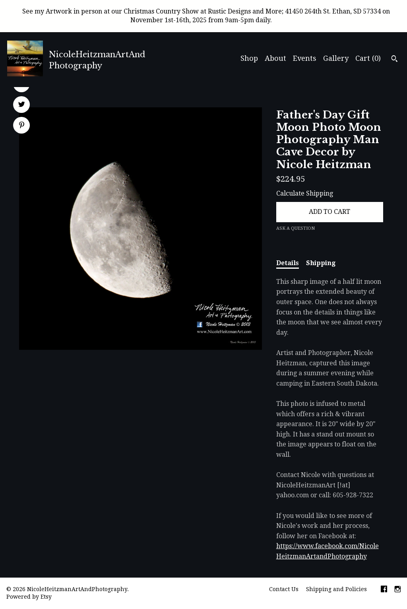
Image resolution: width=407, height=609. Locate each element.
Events (304, 58)
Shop (249, 58)
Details (287, 263)
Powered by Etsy (29, 596)
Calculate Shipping (304, 193)
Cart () (368, 58)
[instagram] (398, 590)
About (275, 58)
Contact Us (283, 589)
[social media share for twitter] (21, 105)
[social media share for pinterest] (21, 126)
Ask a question (295, 228)
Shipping (320, 263)
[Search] (394, 59)
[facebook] (384, 590)
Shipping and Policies (336, 589)
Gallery (336, 58)
